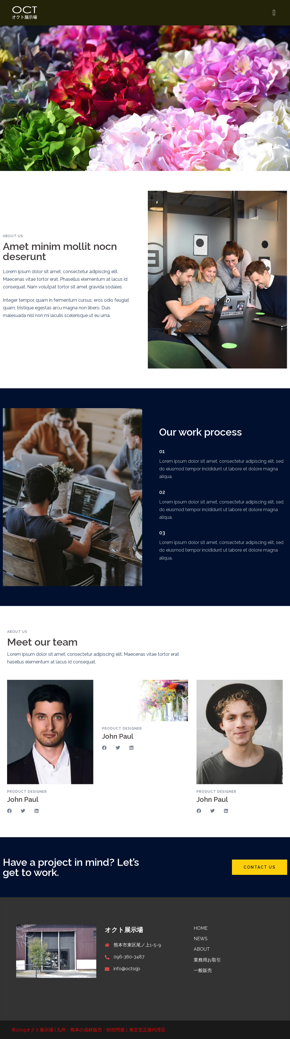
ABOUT (202, 949)
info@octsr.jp (127, 968)
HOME (201, 928)
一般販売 (203, 970)
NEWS (201, 938)
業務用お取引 (207, 960)
